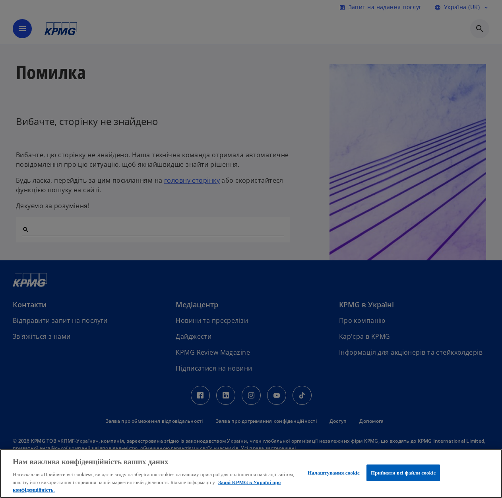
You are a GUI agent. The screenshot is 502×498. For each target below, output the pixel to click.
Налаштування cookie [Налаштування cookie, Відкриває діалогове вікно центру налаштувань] (334, 473)
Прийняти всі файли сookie (403, 473)
